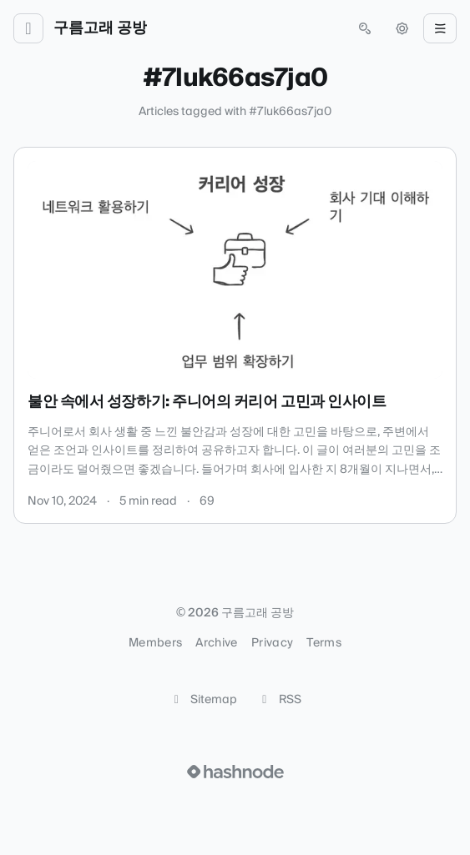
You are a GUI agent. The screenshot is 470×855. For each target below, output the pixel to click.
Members (155, 643)
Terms (323, 643)
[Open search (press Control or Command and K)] (365, 28)
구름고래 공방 (100, 28)
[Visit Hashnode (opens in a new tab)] (235, 771)
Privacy (272, 643)
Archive (216, 643)
